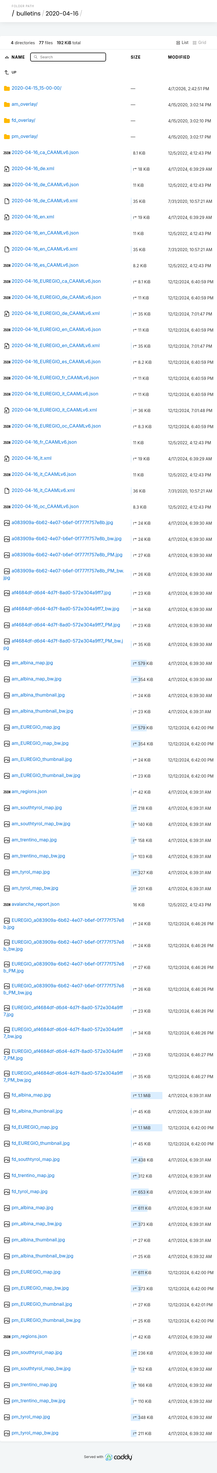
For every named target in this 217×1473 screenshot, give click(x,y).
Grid (199, 42)
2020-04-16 (62, 13)
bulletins (28, 13)
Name (18, 56)
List (182, 42)
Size (136, 57)
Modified (179, 57)
